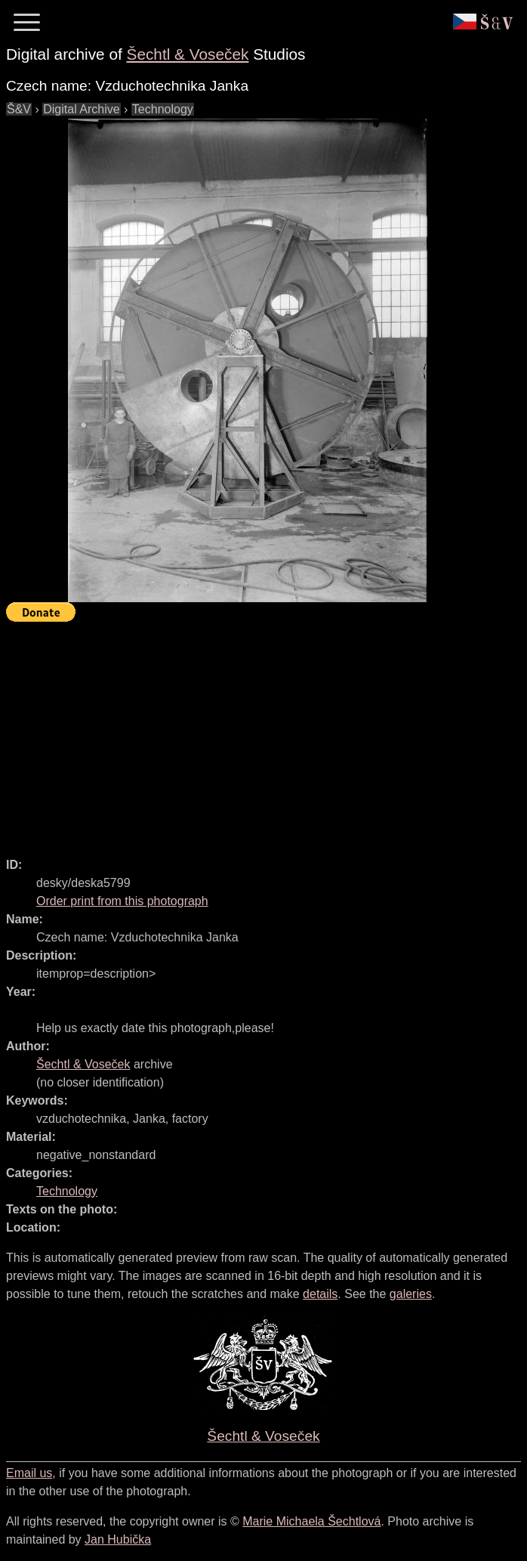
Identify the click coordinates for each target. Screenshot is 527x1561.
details (320, 1293)
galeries (411, 1293)
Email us (29, 1473)
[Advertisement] (266, 733)
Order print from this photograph (122, 901)
